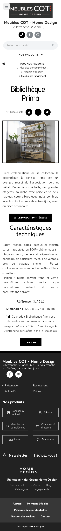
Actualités (10, 391)
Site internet (17, 485)
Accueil (17, 503)
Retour (30, 342)
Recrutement (40, 385)
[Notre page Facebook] (30, 35)
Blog (48, 485)
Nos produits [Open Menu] (31, 54)
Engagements (41, 489)
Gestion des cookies (23, 516)
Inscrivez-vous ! (45, 455)
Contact (45, 516)
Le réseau (35, 485)
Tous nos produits (32, 64)
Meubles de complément (33, 67)
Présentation (12, 385)
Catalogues (21, 489)
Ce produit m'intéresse (30, 218)
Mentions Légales (37, 503)
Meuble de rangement (33, 76)
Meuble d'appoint (33, 72)
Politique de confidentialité (30, 510)
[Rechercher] (54, 45)
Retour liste (14, 112)
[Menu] (6, 6)
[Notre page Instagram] (37, 35)
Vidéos (37, 391)
